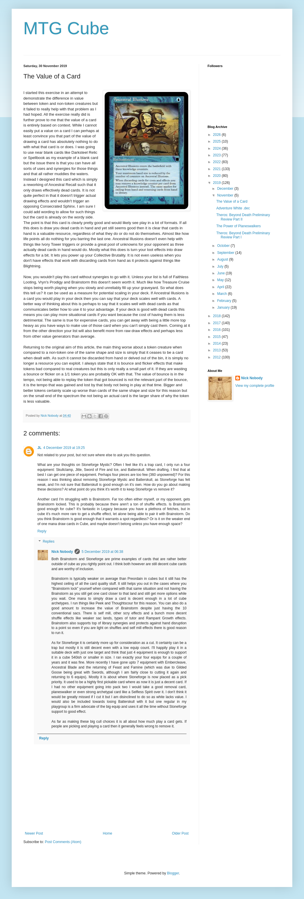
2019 (217, 183)
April (221, 287)
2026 (217, 135)
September (226, 253)
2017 (217, 323)
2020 (217, 176)
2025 (217, 141)
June (221, 273)
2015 (217, 337)
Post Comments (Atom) (63, 842)
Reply (41, 531)
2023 (217, 155)
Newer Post (34, 833)
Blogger (173, 873)
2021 (217, 169)
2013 (217, 350)
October (224, 246)
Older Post (180, 833)
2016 (217, 330)
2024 (217, 148)
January (224, 307)
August (223, 259)
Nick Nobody (62, 552)
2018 (217, 316)
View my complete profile (254, 386)
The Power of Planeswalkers (238, 226)
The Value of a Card (232, 201)
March (222, 294)
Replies (48, 542)
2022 (217, 162)
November (225, 195)
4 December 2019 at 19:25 (64, 448)
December (225, 189)
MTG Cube (66, 28)
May (221, 280)
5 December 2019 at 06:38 (102, 552)
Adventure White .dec (233, 208)
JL (39, 448)
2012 (217, 357)
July (220, 266)
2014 (217, 343)
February (224, 301)
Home (107, 833)
